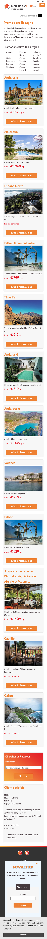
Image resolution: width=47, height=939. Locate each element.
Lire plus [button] (7, 929)
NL (38, 1)
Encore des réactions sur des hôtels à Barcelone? (22, 836)
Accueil (23, 860)
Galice (8, 58)
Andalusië (37, 55)
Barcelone (37, 58)
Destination (10, 761)
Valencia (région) (36, 68)
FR (43, 1)
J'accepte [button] (23, 935)
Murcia (22, 58)
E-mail (23, 894)
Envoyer (22, 905)
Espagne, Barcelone (12, 803)
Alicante (9, 52)
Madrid (22, 64)
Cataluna (10, 67)
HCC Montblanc (11, 798)
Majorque (36, 52)
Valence (36, 64)
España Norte (22, 53)
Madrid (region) (22, 68)
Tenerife (22, 61)
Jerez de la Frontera (10, 62)
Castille (36, 61)
